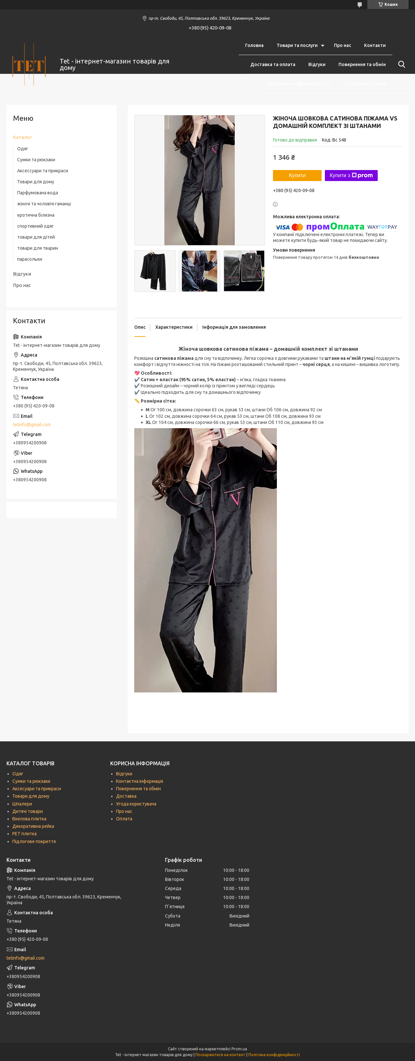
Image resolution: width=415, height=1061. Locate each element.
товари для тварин (37, 248)
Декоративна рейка (33, 826)
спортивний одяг (35, 226)
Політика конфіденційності (299, 83)
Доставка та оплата (272, 64)
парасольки (29, 259)
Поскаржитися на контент (220, 1055)
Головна (254, 45)
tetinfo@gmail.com (32, 424)
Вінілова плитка (29, 818)
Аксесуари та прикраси (36, 788)
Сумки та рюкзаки (36, 159)
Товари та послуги (297, 45)
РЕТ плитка (24, 833)
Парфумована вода (37, 192)
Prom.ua (239, 1049)
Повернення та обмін (362, 64)
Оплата (124, 818)
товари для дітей (36, 237)
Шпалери (22, 803)
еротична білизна (35, 215)
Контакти (375, 45)
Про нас (342, 45)
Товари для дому (35, 181)
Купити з (351, 175)
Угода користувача (364, 83)
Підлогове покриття (34, 841)
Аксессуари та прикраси (42, 170)
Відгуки (317, 64)
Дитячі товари (27, 811)
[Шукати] (400, 64)
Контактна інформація (139, 781)
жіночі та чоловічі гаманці (44, 203)
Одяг (22, 148)
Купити (297, 175)
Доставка (126, 796)
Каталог (22, 137)
